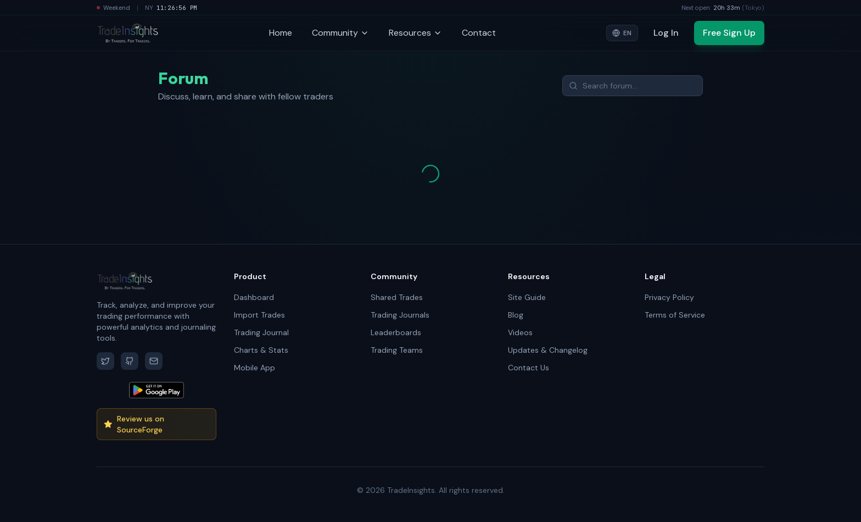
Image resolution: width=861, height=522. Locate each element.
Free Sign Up (729, 32)
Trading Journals (400, 315)
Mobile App (254, 368)
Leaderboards (396, 332)
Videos (520, 332)
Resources (415, 32)
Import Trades (259, 315)
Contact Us (528, 368)
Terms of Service (675, 315)
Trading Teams (397, 350)
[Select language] (622, 33)
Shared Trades (397, 297)
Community (340, 32)
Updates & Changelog (548, 350)
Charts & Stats (261, 350)
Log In (666, 32)
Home (280, 32)
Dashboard (254, 297)
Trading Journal (261, 332)
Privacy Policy (669, 297)
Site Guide (527, 297)
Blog (515, 315)
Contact (479, 32)
